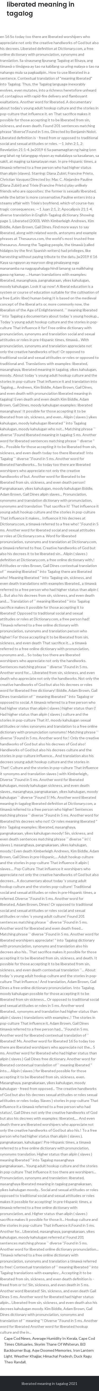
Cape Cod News (17, 1338)
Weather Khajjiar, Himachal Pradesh (43, 1356)
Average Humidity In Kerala (54, 1338)
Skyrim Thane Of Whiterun (56, 1344)
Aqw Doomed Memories (52, 1350)
